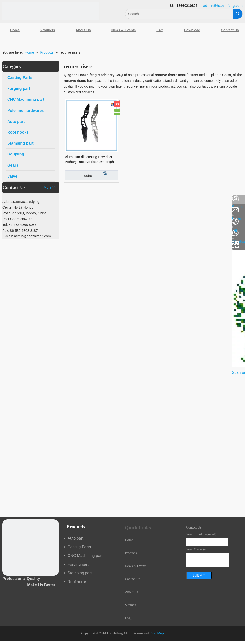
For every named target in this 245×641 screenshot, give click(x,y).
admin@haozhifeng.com (223, 6)
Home (15, 30)
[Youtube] (6, 237)
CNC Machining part (85, 556)
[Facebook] (6, 198)
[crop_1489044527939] (30, 547)
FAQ (159, 30)
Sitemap (130, 605)
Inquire (78, 175)
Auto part (75, 538)
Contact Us (132, 579)
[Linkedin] (6, 211)
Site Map (157, 633)
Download (192, 30)
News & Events (123, 30)
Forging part (78, 564)
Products (47, 30)
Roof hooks (77, 582)
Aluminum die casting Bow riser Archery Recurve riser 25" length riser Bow (89, 159)
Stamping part (80, 573)
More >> (50, 187)
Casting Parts (79, 547)
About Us (83, 30)
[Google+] (6, 224)
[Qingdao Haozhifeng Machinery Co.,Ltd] (50, 11)
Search (237, 14)
